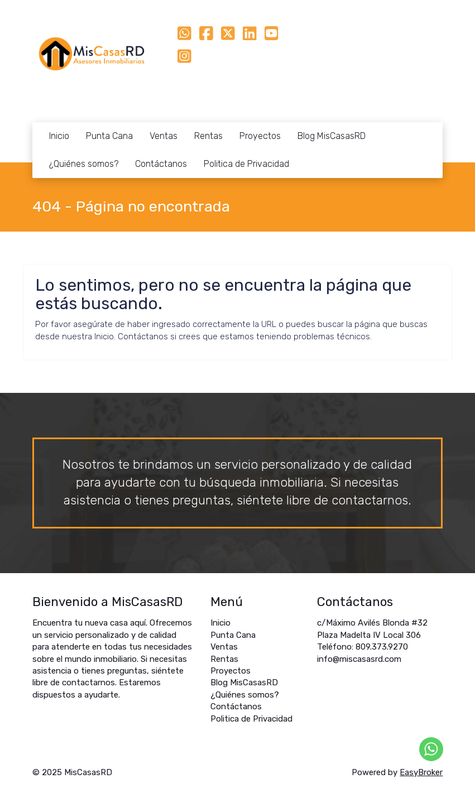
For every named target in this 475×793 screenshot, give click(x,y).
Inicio (59, 136)
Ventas (163, 136)
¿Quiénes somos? (83, 163)
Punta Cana (109, 136)
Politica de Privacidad (246, 163)
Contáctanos (161, 163)
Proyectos (260, 136)
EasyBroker (421, 772)
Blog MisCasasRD (332, 136)
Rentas (208, 136)
